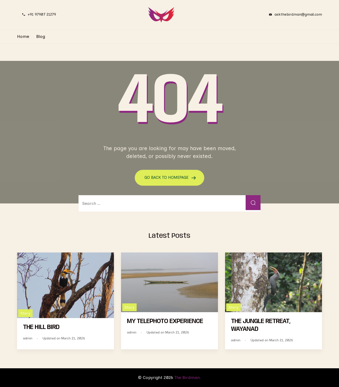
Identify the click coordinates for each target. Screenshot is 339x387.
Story (25, 313)
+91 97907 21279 (42, 14)
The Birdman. (187, 377)
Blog (40, 36)
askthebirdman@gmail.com (298, 14)
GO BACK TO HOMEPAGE (167, 177)
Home (23, 36)
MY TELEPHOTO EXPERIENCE (165, 321)
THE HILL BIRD (41, 327)
